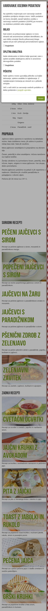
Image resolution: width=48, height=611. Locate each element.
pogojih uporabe (24, 90)
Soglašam (9, 46)
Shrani (40, 98)
